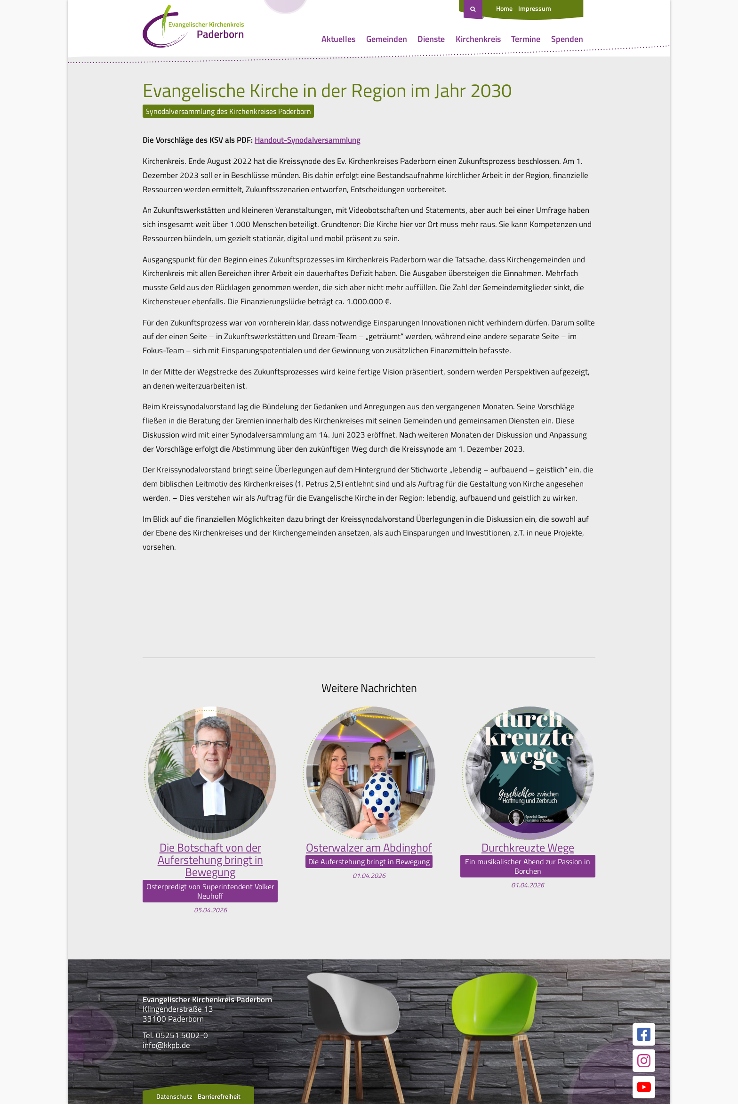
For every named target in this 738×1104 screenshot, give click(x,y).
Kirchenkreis (478, 38)
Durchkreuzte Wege (527, 847)
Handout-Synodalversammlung (308, 140)
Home (504, 8)
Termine (525, 38)
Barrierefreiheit (219, 1096)
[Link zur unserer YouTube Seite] (644, 1087)
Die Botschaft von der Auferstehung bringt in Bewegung (210, 859)
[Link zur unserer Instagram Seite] (644, 1060)
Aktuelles (338, 38)
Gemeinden (386, 38)
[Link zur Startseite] (193, 28)
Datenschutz (174, 1096)
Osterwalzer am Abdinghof (369, 847)
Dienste (431, 38)
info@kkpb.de (166, 1045)
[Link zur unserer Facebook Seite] (644, 1034)
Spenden (567, 38)
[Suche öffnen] (474, 10)
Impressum (534, 8)
